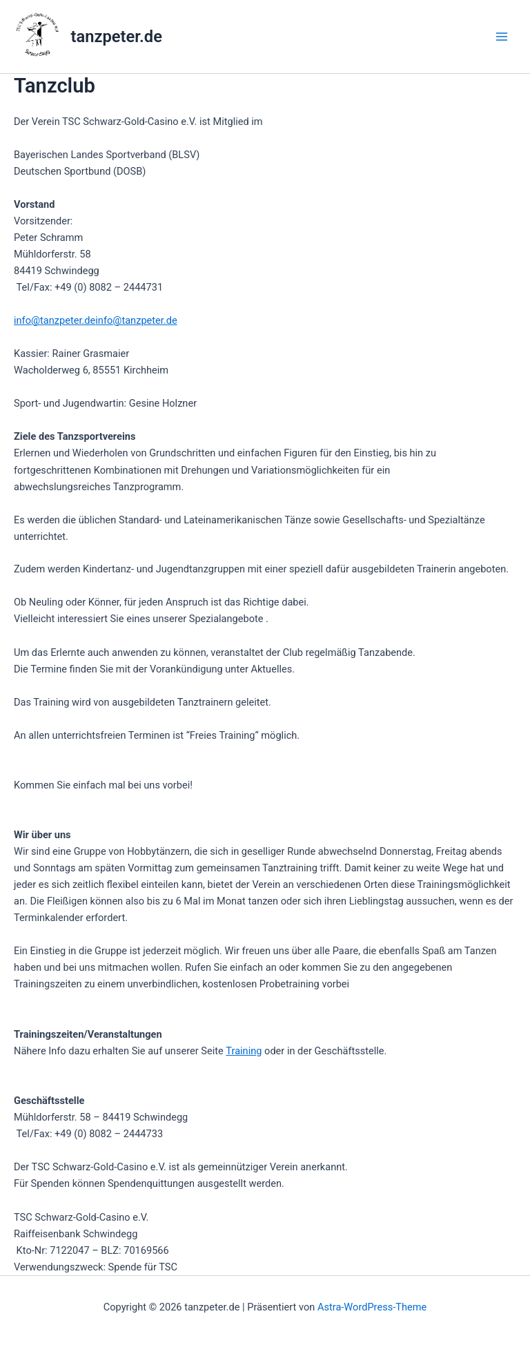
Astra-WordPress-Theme (371, 1307)
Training (244, 1051)
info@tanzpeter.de (54, 320)
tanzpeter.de (116, 36)
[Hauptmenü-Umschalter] (501, 36)
